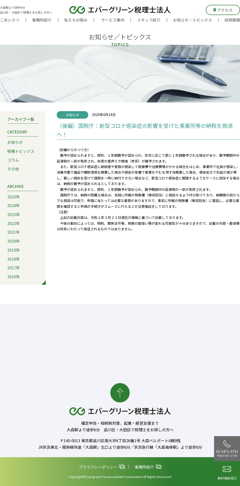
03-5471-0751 (227, 448)
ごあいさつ (9, 20)
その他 (13, 169)
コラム (13, 160)
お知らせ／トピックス (192, 20)
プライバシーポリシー (102, 467)
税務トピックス (20, 151)
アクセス (222, 10)
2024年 (13, 205)
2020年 (13, 241)
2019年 (13, 250)
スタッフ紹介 (148, 20)
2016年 (13, 276)
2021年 (13, 232)
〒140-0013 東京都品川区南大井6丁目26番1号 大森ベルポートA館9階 (120, 440)
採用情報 (232, 20)
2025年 (13, 196)
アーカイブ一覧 (20, 119)
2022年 (13, 223)
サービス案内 (112, 20)
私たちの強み (76, 20)
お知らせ (15, 142)
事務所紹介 (41, 20)
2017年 (13, 267)
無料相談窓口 (227, 473)
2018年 (13, 259)
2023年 (13, 214)
